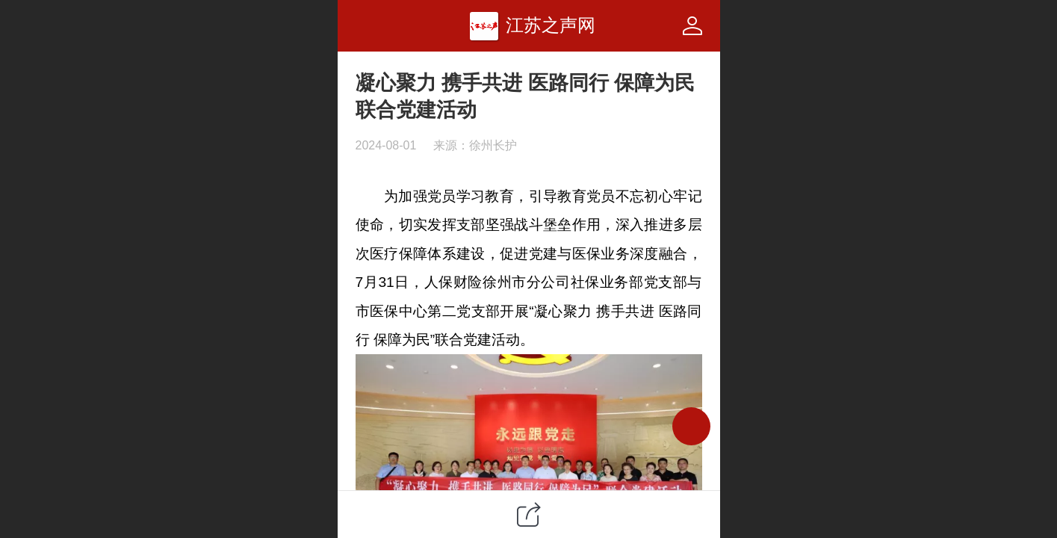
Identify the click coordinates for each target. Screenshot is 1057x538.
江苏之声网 (550, 25)
